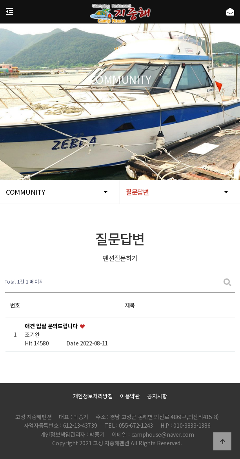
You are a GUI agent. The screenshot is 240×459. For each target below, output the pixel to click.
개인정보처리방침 (93, 396)
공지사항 (157, 396)
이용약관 (130, 396)
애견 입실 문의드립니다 (52, 326)
